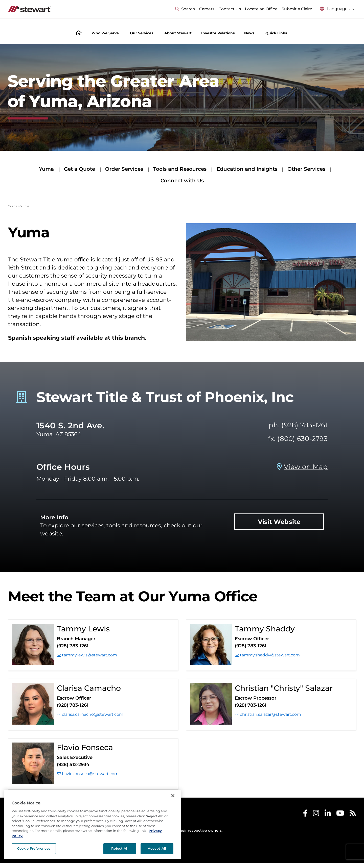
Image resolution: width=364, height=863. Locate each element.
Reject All (119, 848)
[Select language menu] (337, 9)
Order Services (124, 169)
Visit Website (279, 521)
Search (185, 9)
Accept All (157, 848)
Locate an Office (261, 9)
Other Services (306, 169)
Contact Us (229, 9)
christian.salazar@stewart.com (268, 714)
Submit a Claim (297, 9)
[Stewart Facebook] (305, 814)
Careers (206, 9)
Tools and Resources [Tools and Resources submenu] (180, 169)
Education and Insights (247, 169)
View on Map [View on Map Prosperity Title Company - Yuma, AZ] (306, 467)
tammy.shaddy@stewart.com (267, 655)
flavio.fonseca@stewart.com (88, 774)
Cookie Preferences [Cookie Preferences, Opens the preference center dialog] (33, 848)
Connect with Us (182, 181)
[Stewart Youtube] (340, 814)
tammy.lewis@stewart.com (87, 655)
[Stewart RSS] (353, 814)
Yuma (46, 169)
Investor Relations (218, 33)
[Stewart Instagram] (316, 814)
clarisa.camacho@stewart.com (90, 714)
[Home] (79, 33)
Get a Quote (79, 169)
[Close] (172, 795)
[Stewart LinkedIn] (328, 814)
